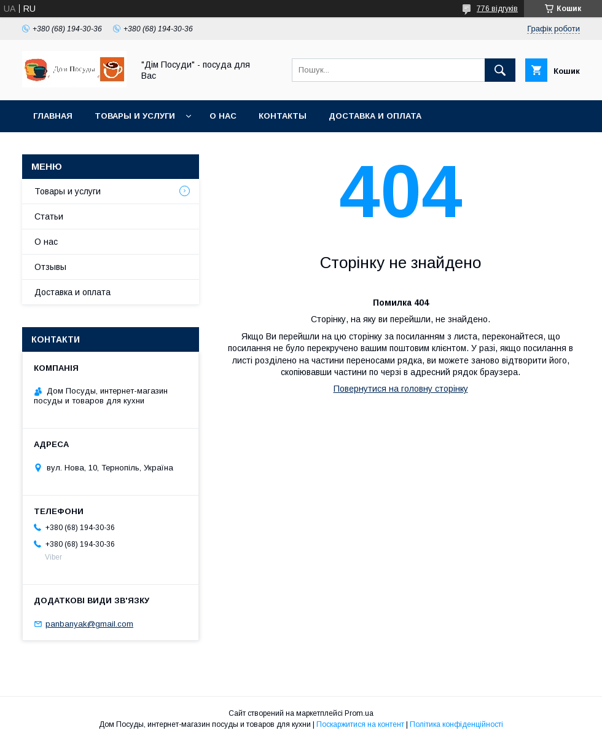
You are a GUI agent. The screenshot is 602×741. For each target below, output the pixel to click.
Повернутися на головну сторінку (401, 389)
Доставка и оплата (375, 116)
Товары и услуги (135, 116)
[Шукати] (500, 70)
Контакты (283, 116)
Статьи (48, 216)
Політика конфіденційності (456, 724)
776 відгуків (497, 8)
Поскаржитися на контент (360, 724)
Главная (52, 116)
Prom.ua (359, 713)
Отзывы (50, 267)
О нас (223, 116)
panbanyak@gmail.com (89, 623)
